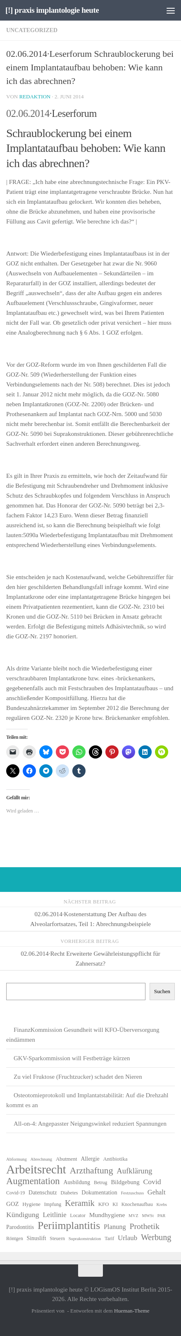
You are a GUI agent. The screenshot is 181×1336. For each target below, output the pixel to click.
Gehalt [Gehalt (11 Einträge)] (157, 1192)
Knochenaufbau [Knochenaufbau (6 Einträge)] (137, 1204)
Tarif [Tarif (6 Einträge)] (109, 1238)
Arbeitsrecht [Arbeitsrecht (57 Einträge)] (36, 1169)
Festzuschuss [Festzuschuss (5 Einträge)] (132, 1193)
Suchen (162, 991)
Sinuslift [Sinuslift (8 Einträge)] (36, 1238)
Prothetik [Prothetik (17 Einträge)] (144, 1226)
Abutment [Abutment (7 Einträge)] (66, 1159)
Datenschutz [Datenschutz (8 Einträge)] (43, 1192)
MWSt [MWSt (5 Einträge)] (148, 1215)
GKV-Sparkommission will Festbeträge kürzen (72, 1058)
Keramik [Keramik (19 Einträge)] (80, 1203)
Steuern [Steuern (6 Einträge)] (57, 1238)
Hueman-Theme (132, 1311)
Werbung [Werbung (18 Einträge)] (156, 1237)
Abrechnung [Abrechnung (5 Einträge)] (41, 1159)
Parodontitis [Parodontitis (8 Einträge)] (20, 1227)
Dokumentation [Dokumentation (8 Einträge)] (99, 1192)
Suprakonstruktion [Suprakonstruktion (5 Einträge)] (85, 1238)
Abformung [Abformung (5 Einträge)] (16, 1159)
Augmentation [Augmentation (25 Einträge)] (33, 1181)
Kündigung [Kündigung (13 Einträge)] (22, 1214)
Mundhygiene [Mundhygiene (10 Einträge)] (107, 1214)
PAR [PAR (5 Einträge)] (161, 1215)
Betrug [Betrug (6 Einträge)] (100, 1182)
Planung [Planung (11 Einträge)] (115, 1227)
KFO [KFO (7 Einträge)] (103, 1204)
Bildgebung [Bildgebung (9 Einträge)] (125, 1182)
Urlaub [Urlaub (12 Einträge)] (127, 1238)
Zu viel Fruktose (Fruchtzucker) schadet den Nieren (78, 1076)
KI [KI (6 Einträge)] (115, 1204)
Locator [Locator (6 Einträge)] (78, 1215)
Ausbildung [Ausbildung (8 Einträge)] (76, 1182)
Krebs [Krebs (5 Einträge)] (161, 1204)
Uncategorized (31, 30)
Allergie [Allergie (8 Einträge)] (90, 1159)
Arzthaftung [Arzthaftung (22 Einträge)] (91, 1170)
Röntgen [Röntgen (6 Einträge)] (14, 1238)
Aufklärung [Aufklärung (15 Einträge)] (134, 1170)
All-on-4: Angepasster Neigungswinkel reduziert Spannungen (90, 1123)
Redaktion (34, 96)
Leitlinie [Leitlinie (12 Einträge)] (54, 1215)
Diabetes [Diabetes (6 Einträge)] (69, 1193)
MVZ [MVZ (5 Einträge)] (133, 1215)
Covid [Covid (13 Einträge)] (152, 1182)
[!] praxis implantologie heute (52, 10)
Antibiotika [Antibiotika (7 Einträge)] (115, 1159)
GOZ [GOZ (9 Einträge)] (12, 1204)
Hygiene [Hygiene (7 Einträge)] (31, 1204)
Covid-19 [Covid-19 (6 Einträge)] (15, 1193)
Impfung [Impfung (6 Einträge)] (52, 1204)
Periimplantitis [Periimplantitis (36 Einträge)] (69, 1226)
